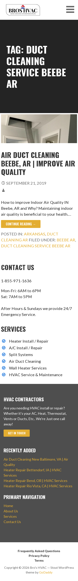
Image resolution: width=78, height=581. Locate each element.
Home (8, 506)
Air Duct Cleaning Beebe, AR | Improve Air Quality (38, 163)
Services (10, 516)
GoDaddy (45, 572)
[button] (71, 9)
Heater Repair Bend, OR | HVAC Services (35, 480)
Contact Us (12, 522)
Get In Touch (17, 433)
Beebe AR (66, 239)
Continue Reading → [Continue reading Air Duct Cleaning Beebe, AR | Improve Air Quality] (21, 224)
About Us (11, 511)
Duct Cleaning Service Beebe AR (35, 245)
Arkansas (34, 233)
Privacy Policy (39, 555)
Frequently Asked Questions (39, 551)
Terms (39, 560)
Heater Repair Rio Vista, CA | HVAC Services (38, 486)
